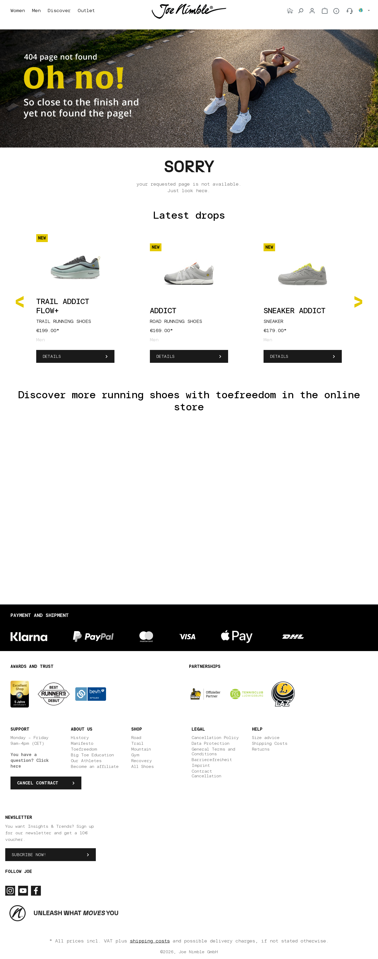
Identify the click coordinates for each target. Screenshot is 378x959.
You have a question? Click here (29, 761)
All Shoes (142, 766)
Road (136, 738)
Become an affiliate (95, 766)
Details (52, 356)
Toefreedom (84, 749)
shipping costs (150, 941)
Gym (135, 755)
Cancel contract (38, 783)
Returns (261, 749)
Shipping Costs (269, 743)
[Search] (300, 11)
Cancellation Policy (215, 738)
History (80, 738)
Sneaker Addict (295, 311)
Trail (137, 743)
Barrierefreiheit (212, 760)
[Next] (358, 301)
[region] (189, 301)
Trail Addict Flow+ (62, 306)
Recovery (141, 761)
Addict (163, 311)
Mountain (141, 749)
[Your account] (312, 11)
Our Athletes (86, 761)
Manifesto (82, 743)
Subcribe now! (29, 855)
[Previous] (20, 301)
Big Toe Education (92, 755)
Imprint (201, 765)
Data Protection (210, 743)
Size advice (266, 738)
